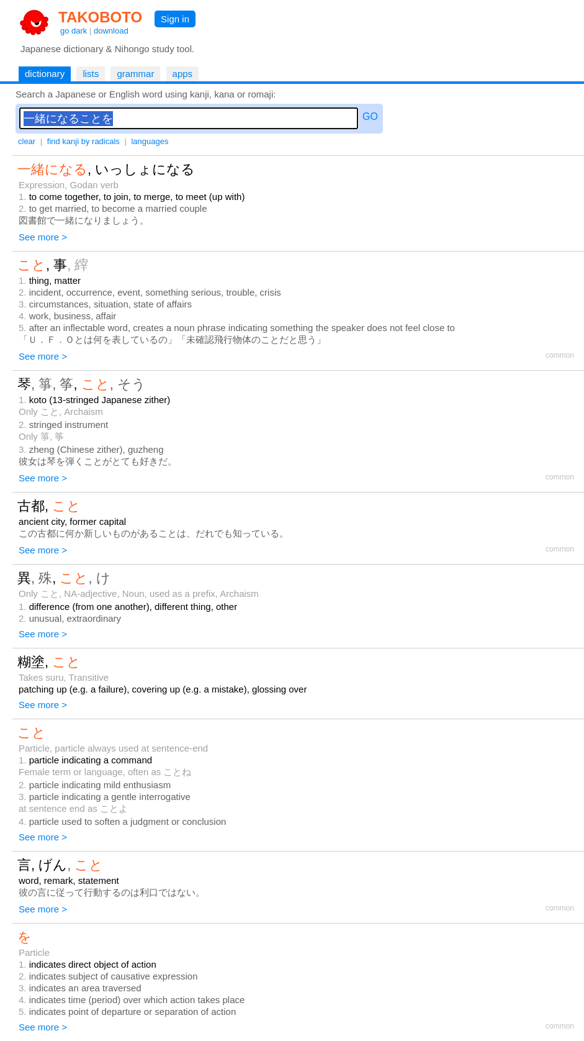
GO (370, 116)
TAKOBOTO (100, 17)
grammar (135, 73)
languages (149, 141)
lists (91, 73)
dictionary (45, 73)
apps (183, 73)
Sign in (175, 19)
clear (26, 141)
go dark (73, 30)
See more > (43, 237)
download (111, 30)
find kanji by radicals (83, 141)
